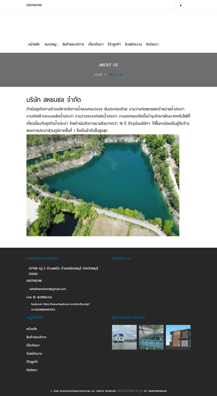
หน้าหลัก (34, 44)
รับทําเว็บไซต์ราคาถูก (130, 390)
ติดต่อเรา (152, 44)
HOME (98, 74)
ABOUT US (115, 74)
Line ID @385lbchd (39, 297)
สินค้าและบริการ (73, 44)
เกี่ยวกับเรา (96, 44)
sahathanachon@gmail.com (46, 289)
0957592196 (34, 5)
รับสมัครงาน (133, 44)
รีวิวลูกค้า (114, 44)
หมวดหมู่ (51, 44)
